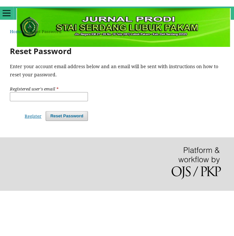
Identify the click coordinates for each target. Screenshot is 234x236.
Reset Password (66, 115)
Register (33, 116)
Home (16, 31)
